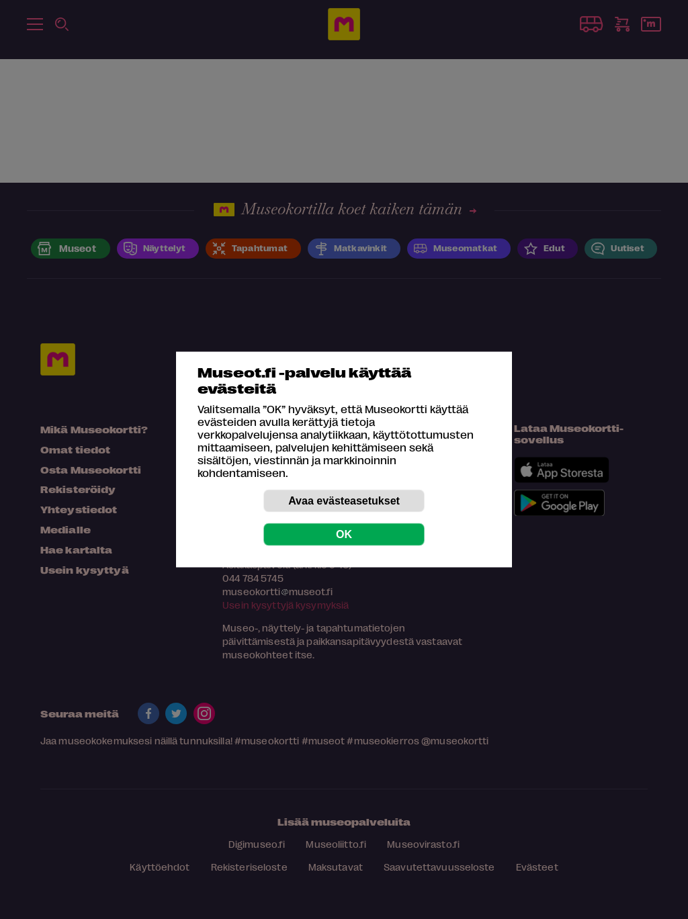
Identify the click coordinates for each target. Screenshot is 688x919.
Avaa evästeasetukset (344, 501)
